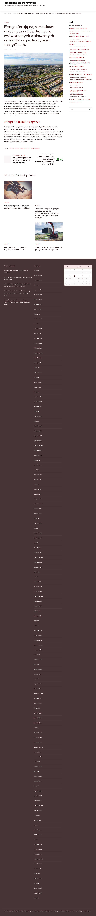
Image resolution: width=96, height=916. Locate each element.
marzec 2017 (37, 722)
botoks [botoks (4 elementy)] (83, 31)
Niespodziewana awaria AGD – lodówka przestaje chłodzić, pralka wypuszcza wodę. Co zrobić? (17, 302)
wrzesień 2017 (38, 698)
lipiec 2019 (37, 611)
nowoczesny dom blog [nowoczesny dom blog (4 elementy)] (77, 57)
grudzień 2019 (38, 591)
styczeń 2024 (38, 396)
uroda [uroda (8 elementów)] (88, 99)
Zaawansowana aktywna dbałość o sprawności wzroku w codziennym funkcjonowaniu (17, 285)
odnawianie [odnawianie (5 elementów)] (74, 66)
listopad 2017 (38, 688)
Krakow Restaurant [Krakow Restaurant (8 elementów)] (85, 41)
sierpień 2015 (38, 810)
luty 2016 (36, 786)
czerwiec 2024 (38, 372)
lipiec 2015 (37, 815)
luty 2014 (36, 898)
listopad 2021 (38, 499)
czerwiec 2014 (38, 878)
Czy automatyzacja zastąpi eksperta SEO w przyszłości (16, 271)
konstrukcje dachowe (25, 148)
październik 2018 (39, 645)
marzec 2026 (37, 280)
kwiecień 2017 (38, 718)
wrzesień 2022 (38, 450)
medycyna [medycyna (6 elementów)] (73, 52)
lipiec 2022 (37, 460)
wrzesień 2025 (38, 304)
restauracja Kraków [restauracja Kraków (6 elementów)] (76, 82)
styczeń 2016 (38, 791)
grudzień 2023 (38, 401)
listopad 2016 (38, 742)
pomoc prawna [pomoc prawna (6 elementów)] (74, 69)
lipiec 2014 (37, 873)
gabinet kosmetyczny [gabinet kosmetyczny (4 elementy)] (77, 36)
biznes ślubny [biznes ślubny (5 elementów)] (74, 31)
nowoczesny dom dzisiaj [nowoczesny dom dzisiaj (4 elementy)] (77, 60)
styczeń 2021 (38, 547)
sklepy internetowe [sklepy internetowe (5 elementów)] (76, 87)
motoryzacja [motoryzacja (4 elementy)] (82, 52)
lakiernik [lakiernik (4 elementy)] (73, 49)
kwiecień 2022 (38, 474)
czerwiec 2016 (38, 766)
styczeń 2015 (38, 844)
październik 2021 (39, 504)
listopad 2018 (38, 640)
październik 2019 (39, 596)
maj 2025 (36, 324)
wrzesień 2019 (38, 601)
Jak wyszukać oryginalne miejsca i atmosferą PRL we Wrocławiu (18, 278)
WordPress (87, 911)
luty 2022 (36, 484)
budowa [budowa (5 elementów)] (89, 31)
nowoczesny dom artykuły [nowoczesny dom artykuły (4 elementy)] (78, 55)
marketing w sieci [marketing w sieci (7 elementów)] (83, 49)
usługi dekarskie (35, 148)
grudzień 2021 (38, 494)
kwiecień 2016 (38, 776)
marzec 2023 (37, 431)
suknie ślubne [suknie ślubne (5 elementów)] (74, 96)
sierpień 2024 (38, 362)
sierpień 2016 (38, 757)
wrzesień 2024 (38, 358)
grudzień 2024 (38, 343)
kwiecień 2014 (38, 888)
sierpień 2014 (38, 868)
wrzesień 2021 (38, 508)
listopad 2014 (38, 854)
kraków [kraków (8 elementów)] (72, 44)
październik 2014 (39, 859)
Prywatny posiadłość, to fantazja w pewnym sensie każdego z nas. (48, 248)
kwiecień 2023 (38, 426)
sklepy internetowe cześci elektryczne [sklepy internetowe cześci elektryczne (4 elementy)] (78, 91)
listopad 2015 (38, 800)
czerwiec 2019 (38, 615)
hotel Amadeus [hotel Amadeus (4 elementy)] (75, 39)
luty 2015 (36, 839)
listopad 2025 (38, 299)
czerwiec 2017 (38, 713)
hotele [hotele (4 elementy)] (84, 39)
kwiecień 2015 (38, 830)
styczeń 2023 (38, 435)
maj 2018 (36, 664)
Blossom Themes (70, 911)
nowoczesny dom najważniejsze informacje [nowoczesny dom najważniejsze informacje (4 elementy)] (80, 63)
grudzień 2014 (38, 849)
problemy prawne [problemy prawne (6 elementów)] (81, 71)
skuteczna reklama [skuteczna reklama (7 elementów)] (76, 94)
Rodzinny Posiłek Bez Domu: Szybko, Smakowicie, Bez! (15, 248)
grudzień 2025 (38, 294)
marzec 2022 (37, 479)
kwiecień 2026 (38, 275)
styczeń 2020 (38, 586)
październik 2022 (39, 445)
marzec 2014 (37, 893)
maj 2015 (36, 825)
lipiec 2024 (37, 367)
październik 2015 (39, 805)
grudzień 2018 (38, 635)
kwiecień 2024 (38, 382)
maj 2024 (36, 377)
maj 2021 (36, 528)
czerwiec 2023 (38, 416)
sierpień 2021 (38, 513)
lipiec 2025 (37, 314)
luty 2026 (36, 285)
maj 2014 (36, 883)
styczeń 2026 (38, 289)
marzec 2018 (37, 674)
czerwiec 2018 (38, 659)
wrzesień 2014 (38, 864)
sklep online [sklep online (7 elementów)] (74, 85)
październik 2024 (39, 353)
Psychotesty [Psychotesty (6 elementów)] (88, 74)
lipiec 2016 (37, 761)
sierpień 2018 (38, 649)
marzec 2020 (37, 581)
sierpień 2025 (38, 309)
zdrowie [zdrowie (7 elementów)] (79, 102)
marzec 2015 (37, 834)
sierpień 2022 (38, 455)
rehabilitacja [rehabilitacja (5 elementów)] (74, 77)
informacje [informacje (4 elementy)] (73, 41)
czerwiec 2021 (38, 523)
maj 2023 (36, 421)
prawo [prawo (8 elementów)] (72, 71)
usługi (6, 22)
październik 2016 (39, 747)
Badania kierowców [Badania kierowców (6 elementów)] (75, 25)
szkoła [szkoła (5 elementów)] (83, 96)
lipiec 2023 (37, 411)
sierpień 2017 (38, 703)
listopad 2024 (38, 348)
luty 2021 (36, 542)
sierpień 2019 (38, 606)
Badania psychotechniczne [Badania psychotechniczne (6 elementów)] (78, 28)
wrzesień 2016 (38, 752)
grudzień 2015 (38, 795)
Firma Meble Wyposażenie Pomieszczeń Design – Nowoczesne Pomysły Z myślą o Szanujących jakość (18, 293)
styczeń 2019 (38, 630)
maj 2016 (36, 771)
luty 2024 (36, 392)
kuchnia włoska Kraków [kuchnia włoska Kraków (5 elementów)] (78, 47)
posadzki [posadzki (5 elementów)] (84, 69)
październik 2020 (39, 557)
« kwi (67, 266)
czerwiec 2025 (38, 319)
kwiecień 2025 (38, 328)
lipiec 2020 (37, 572)
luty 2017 (36, 727)
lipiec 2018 (37, 654)
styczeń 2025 (38, 338)
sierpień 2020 (38, 567)
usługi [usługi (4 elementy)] (72, 102)
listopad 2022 (38, 440)
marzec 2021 (37, 538)
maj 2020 (36, 577)
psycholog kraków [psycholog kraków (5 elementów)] (76, 74)
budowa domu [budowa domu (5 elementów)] (74, 33)
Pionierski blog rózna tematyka (20, 3)
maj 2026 (36, 270)
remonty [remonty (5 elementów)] (88, 79)
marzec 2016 (37, 781)
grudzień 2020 (38, 552)
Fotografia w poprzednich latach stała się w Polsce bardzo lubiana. (17, 207)
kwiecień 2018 (38, 669)
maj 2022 (36, 469)
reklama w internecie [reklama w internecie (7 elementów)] (77, 79)
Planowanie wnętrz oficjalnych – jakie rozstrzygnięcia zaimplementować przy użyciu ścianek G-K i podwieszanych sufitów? (47, 213)
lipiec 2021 (37, 518)
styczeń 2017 (38, 732)
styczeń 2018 (38, 684)
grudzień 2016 (38, 737)
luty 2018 (36, 679)
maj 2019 (36, 620)
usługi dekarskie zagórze (22, 122)
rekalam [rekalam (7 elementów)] (83, 77)
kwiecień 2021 (38, 533)
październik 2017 (39, 693)
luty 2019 (36, 625)
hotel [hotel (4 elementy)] (87, 36)
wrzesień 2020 (38, 562)
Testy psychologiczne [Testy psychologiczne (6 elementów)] (77, 99)
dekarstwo (11, 148)
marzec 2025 (37, 333)
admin (5, 49)
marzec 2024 (37, 387)
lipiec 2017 (37, 708)
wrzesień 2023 (38, 406)
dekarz (16, 148)
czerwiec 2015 (38, 820)
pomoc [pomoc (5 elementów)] (82, 66)
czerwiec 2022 (38, 465)
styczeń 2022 (38, 489)
